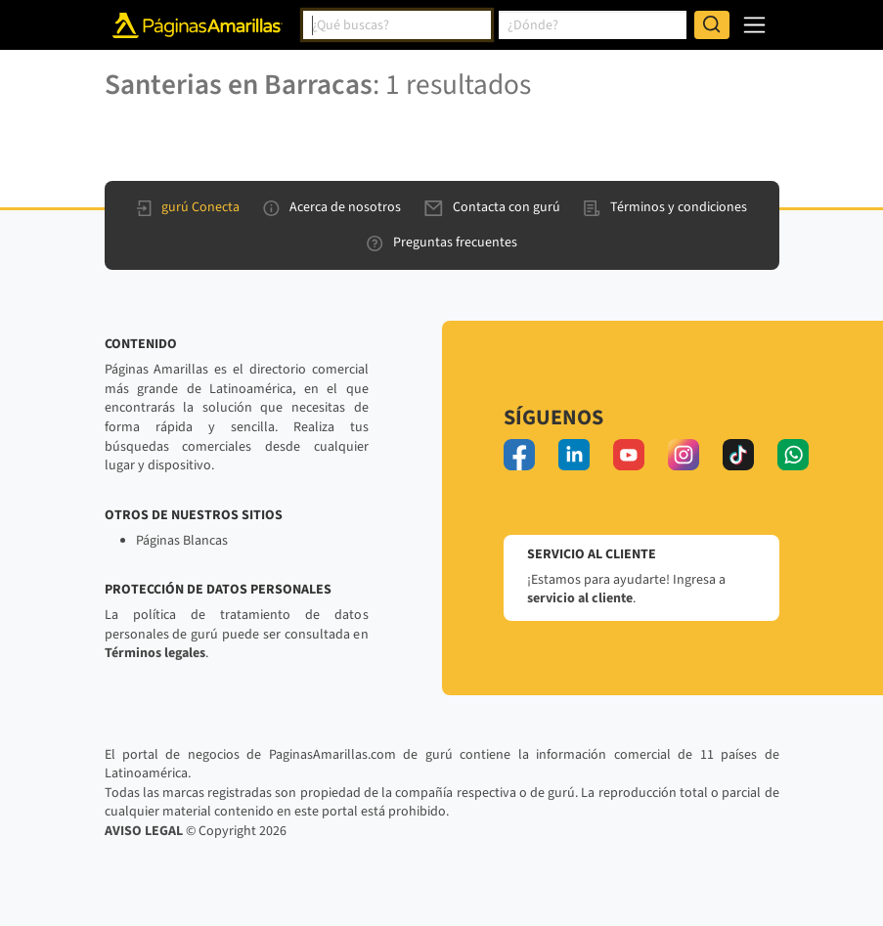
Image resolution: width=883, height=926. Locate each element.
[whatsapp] (793, 454)
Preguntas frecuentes (442, 242)
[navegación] (754, 25)
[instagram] (683, 454)
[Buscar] (711, 25)
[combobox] (397, 25)
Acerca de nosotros (332, 207)
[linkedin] (574, 454)
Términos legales (155, 653)
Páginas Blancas (182, 541)
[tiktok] (738, 454)
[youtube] (628, 454)
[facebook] (519, 454)
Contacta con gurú (492, 207)
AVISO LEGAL (144, 831)
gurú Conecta (188, 207)
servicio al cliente (580, 598)
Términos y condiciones (665, 207)
